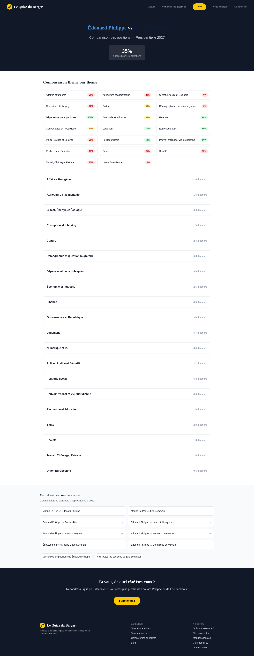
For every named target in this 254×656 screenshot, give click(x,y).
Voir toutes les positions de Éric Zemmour (119, 556)
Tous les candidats (141, 628)
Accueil (151, 6)
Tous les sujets (139, 633)
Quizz (199, 6)
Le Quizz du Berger (28, 7)
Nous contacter (201, 633)
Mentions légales (202, 638)
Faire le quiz (127, 600)
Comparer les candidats (143, 638)
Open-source (200, 647)
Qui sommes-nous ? (203, 628)
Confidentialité (200, 642)
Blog (133, 642)
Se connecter (240, 6)
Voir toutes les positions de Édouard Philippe (66, 556)
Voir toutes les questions (174, 6)
